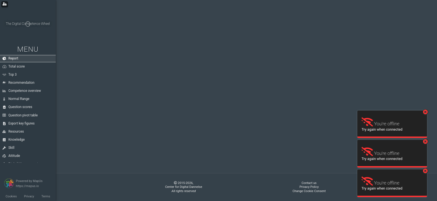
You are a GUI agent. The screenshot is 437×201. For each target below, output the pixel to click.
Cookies (11, 196)
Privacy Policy (309, 187)
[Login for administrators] (4, 4)
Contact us (309, 183)
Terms (45, 196)
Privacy (29, 196)
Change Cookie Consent (309, 191)
